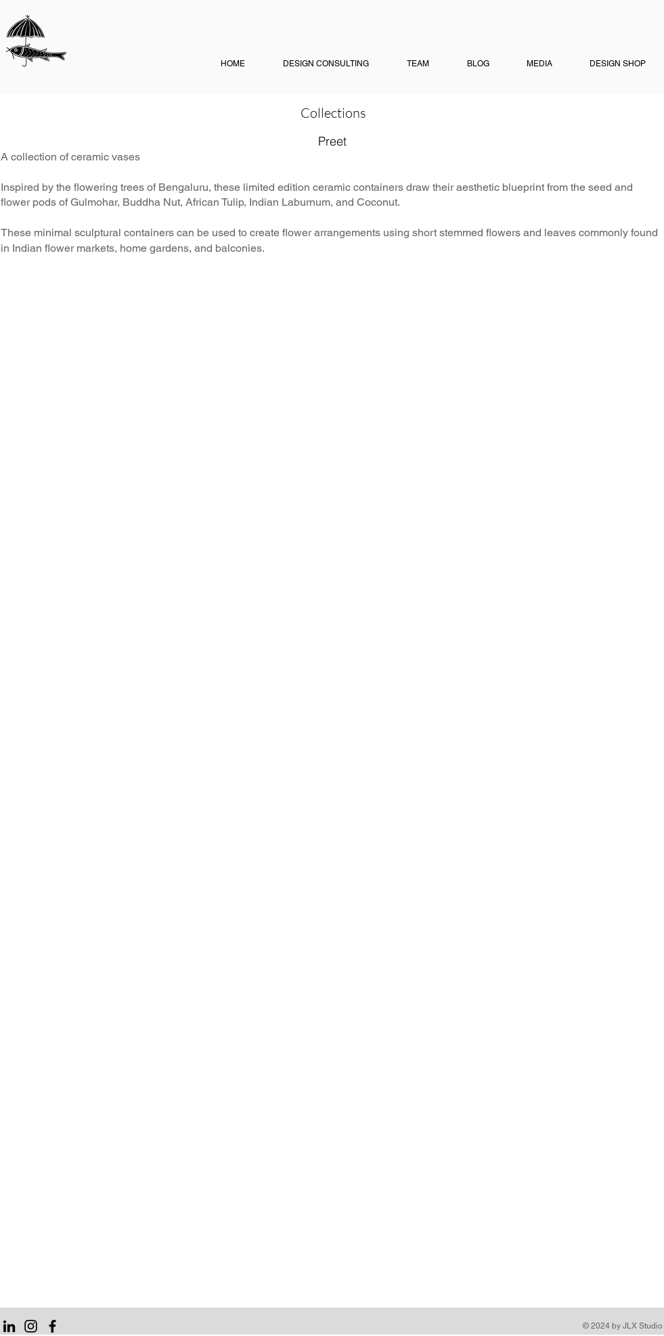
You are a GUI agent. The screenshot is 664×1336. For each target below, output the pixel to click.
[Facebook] (52, 1326)
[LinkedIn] (9, 1326)
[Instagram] (30, 1326)
